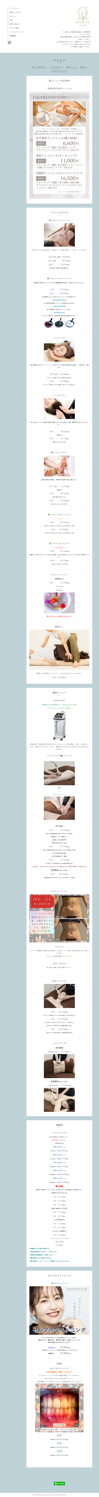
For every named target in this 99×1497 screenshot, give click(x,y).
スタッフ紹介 (14, 28)
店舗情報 (12, 36)
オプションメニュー (59, 575)
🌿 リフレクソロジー (59, 453)
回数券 (59, 1364)
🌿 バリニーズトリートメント (59, 278)
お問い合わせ (14, 24)
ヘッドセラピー (59, 395)
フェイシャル (59, 338)
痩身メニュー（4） (72, 67)
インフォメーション (16, 32)
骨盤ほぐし (59, 627)
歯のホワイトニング (59, 1283)
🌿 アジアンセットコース (59, 543)
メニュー (12, 16)
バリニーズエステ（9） (56, 67)
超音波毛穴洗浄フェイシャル (60, 88)
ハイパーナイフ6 (59, 1043)
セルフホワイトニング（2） (60, 70)
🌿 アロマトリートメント (59, 220)
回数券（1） (83, 67)
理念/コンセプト (15, 12)
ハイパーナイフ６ (59, 1133)
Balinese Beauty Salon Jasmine (45, 1495)
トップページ (14, 8)
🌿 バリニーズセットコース (59, 515)
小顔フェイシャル (59, 981)
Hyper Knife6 (59, 700)
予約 (11, 20)
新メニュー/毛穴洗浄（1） (39, 67)
